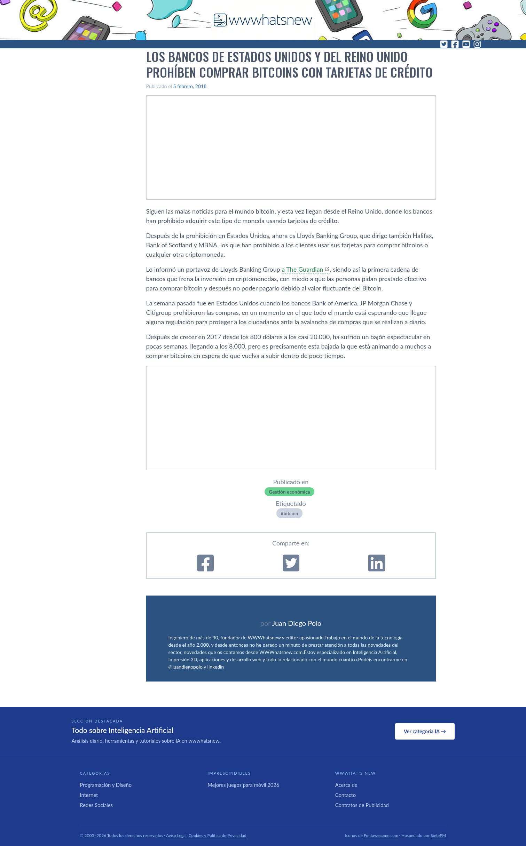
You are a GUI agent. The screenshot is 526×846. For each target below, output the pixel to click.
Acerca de (346, 785)
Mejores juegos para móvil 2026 (243, 785)
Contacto (345, 795)
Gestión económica (289, 492)
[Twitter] (444, 44)
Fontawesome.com (381, 835)
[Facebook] (455, 44)
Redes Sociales (96, 805)
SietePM (438, 835)
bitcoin (290, 513)
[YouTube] (466, 44)
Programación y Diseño (106, 785)
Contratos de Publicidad (362, 805)
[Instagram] (477, 44)
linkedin (215, 667)
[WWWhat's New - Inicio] (263, 20)
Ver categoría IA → (425, 731)
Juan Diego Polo (297, 623)
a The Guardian (302, 269)
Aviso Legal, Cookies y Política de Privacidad (206, 835)
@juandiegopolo (185, 667)
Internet (89, 795)
